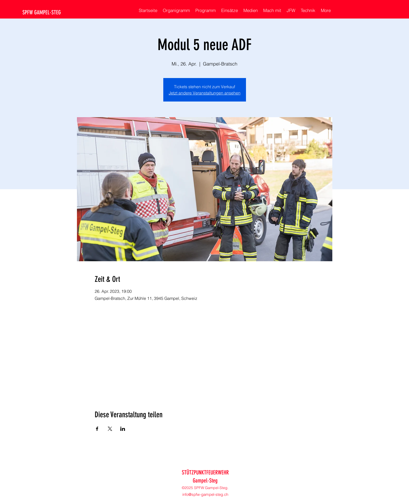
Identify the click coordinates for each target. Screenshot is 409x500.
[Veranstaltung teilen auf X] (109, 429)
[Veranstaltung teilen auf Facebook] (97, 429)
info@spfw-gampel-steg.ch (205, 494)
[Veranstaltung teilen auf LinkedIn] (122, 429)
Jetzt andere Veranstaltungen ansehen (204, 93)
